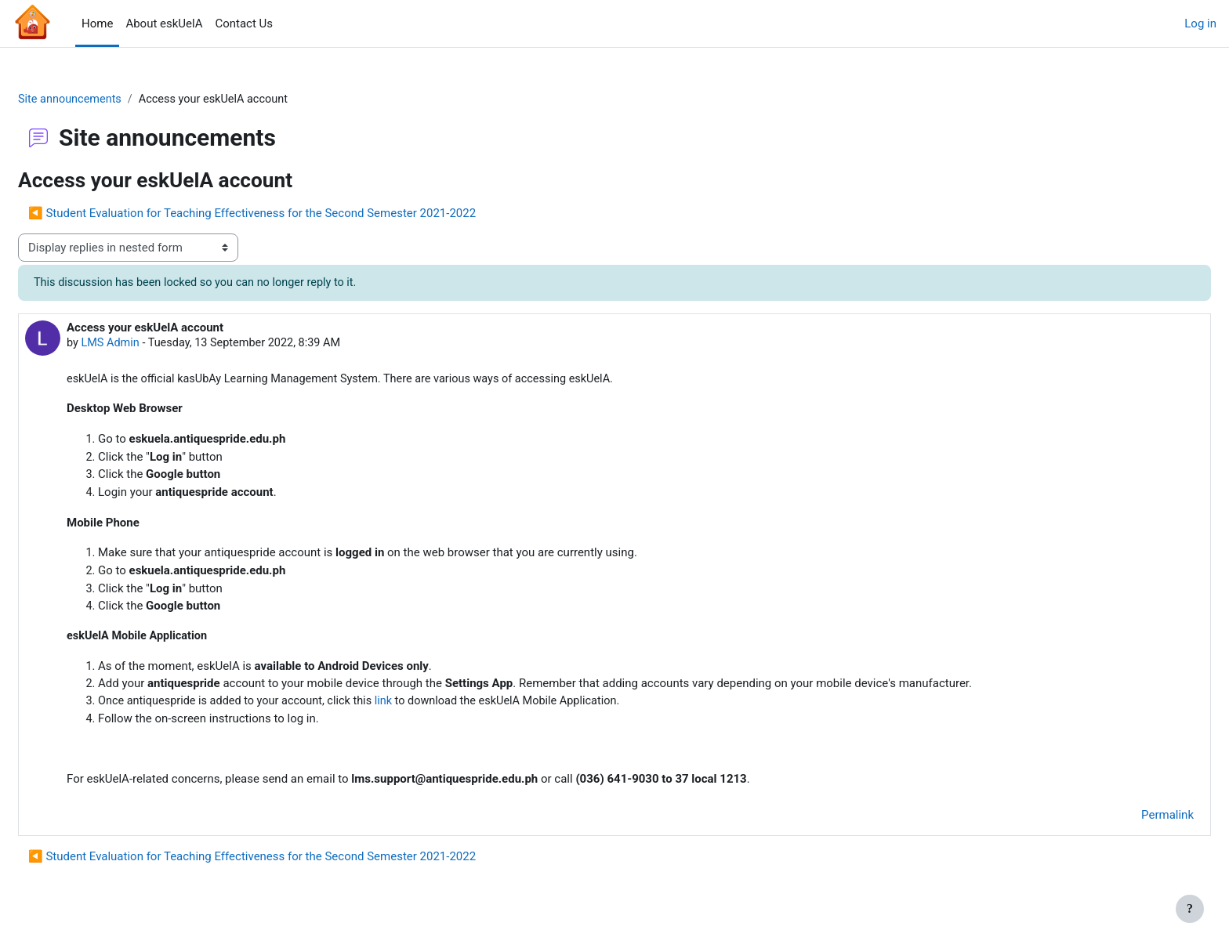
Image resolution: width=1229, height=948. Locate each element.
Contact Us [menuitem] (244, 23)
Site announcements (109, 99)
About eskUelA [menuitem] (163, 23)
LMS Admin (149, 345)
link (431, 704)
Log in (1200, 23)
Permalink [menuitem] (1130, 817)
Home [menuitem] (97, 23)
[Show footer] (1190, 909)
